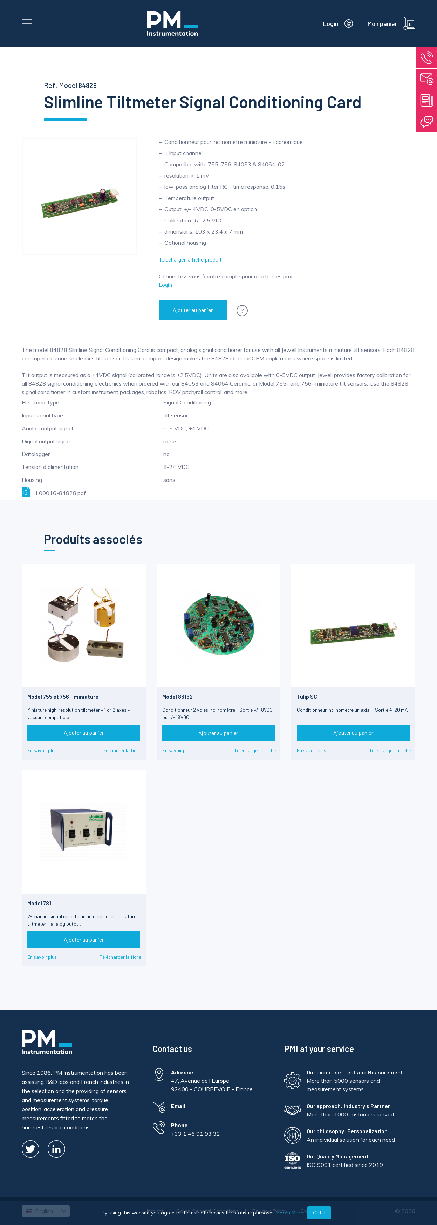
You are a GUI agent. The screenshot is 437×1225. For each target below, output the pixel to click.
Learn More (290, 1213)
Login (165, 284)
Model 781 (39, 903)
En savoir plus (42, 750)
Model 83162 (177, 696)
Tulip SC (307, 696)
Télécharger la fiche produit (190, 259)
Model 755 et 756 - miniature (62, 696)
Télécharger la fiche (120, 750)
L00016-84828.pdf (54, 491)
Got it (319, 1213)
